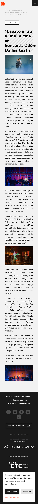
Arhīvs (9, 397)
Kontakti (12, 403)
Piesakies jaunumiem (19, 425)
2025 (12, 22)
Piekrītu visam (12, 491)
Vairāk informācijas (13, 497)
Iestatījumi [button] (27, 491)
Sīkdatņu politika (22, 397)
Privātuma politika (18, 400)
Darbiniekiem (24, 403)
